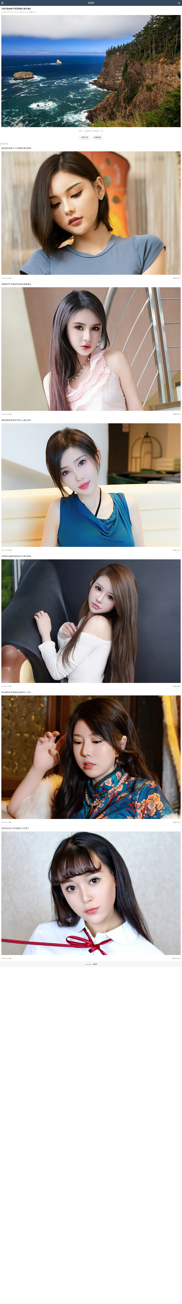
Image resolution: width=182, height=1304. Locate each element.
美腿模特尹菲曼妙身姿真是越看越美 (16, 284)
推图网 (91, 3)
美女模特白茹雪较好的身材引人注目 (16, 692)
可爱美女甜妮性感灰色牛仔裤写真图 (16, 556)
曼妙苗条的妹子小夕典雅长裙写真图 (16, 148)
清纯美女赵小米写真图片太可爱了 (15, 828)
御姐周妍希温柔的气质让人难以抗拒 (16, 420)
